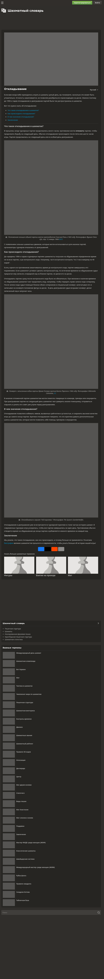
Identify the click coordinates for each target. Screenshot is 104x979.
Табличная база (22, 900)
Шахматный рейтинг (24, 744)
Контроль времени (23, 719)
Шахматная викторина (25, 711)
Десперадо (20, 768)
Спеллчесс (20, 793)
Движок (19, 727)
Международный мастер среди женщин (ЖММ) (35, 867)
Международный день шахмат (28, 653)
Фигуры (8, 575)
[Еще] (61, 549)
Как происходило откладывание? (21, 113)
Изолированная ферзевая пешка (17, 634)
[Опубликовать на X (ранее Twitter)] (48, 549)
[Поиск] (51, 912)
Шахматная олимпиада (25, 661)
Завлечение (21, 834)
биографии (8, 543)
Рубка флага (21, 875)
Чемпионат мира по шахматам (28, 694)
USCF (60, 239)
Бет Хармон (21, 669)
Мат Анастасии (22, 810)
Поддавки (20, 826)
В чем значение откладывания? (21, 117)
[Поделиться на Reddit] (54, 549)
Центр (18, 776)
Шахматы (8, 631)
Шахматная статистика (14, 639)
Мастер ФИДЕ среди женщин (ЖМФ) (31, 842)
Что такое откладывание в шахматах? (23, 110)
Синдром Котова (23, 892)
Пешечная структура (13, 629)
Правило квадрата (23, 884)
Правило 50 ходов (23, 752)
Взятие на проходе (45, 575)
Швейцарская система (25, 859)
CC (55, 393)
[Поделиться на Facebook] (41, 549)
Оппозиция (20, 760)
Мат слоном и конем (24, 818)
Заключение (13, 120)
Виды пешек (21, 801)
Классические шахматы (26, 851)
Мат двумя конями (24, 785)
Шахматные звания (24, 735)
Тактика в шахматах (24, 686)
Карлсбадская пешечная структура (18, 637)
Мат (70, 575)
